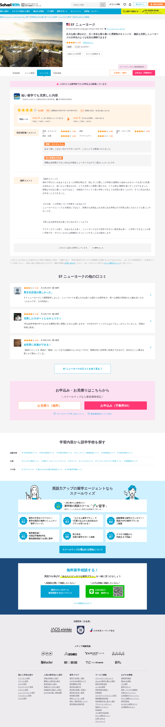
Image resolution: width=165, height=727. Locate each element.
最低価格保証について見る (101, 414)
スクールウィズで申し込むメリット (70, 414)
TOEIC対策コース (30, 453)
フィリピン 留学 (24, 678)
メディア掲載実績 (82, 646)
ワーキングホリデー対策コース (109, 461)
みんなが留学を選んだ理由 (105, 681)
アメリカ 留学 (23, 681)
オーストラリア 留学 (25, 687)
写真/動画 (57, 73)
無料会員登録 (156, 4)
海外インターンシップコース (54, 461)
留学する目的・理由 (77, 678)
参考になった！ (98, 248)
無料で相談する (130, 11)
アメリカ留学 (52, 17)
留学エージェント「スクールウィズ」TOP (14, 17)
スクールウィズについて (104, 678)
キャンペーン (76, 11)
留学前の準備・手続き (78, 690)
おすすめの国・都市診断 (53, 693)
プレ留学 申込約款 (102, 713)
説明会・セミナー (91, 11)
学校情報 (16, 73)
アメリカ (110, 29)
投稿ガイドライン (101, 707)
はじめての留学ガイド (129, 704)
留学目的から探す (50, 684)
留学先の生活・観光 (77, 693)
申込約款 (98, 710)
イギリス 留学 (23, 690)
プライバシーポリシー (103, 704)
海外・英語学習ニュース (79, 701)
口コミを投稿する (93, 54)
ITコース (73, 461)
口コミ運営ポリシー (112, 263)
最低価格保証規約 (101, 698)
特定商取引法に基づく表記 (105, 701)
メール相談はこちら (82, 603)
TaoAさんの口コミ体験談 (80, 17)
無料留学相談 (126, 678)
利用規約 (98, 693)
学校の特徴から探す (51, 678)
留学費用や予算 (75, 684)
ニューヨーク (120, 29)
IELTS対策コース (47, 453)
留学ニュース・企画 (77, 698)
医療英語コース (132, 461)
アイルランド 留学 (25, 695)
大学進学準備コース (74, 469)
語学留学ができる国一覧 (38, 17)
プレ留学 (50, 11)
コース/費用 (29, 73)
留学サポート (62, 11)
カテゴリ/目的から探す (21, 11)
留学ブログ (74, 675)
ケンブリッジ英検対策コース (87, 453)
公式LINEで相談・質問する (106, 591)
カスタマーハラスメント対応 (105, 695)
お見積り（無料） (121, 73)
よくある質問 (100, 687)
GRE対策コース (109, 453)
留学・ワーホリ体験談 (129, 690)
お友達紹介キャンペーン (130, 695)
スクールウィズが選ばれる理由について (82, 549)
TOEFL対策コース (65, 453)
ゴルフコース (28, 469)
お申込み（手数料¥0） (144, 73)
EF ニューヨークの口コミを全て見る (82, 368)
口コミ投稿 (115, 4)
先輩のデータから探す (52, 687)
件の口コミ (88, 42)
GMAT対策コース (125, 453)
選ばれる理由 (38, 11)
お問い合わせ (70, 263)
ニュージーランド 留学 (26, 693)
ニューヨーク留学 (65, 17)
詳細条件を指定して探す (53, 690)
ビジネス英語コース (31, 461)
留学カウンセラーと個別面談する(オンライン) (60, 591)
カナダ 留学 (22, 684)
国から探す (4, 11)
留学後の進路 (74, 695)
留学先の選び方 (75, 687)
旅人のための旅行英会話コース (50, 469)
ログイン (140, 4)
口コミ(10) (44, 73)
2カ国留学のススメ (128, 707)
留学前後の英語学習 (77, 704)
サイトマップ (100, 721)
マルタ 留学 (22, 698)
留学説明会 (125, 701)
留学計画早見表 (101, 684)
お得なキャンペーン (128, 693)
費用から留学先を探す (52, 681)
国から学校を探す (25, 675)
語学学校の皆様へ (101, 690)
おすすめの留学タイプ (78, 681)
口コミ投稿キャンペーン (130, 698)
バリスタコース (87, 461)
